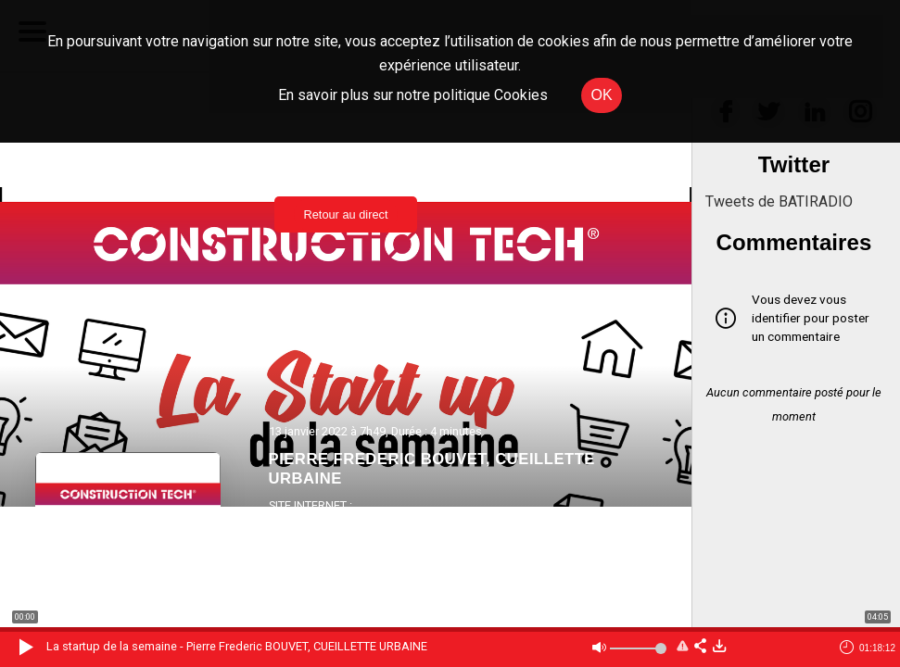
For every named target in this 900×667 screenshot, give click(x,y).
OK (601, 95)
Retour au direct (345, 214)
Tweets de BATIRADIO (779, 201)
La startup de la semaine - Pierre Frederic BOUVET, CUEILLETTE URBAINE (236, 646)
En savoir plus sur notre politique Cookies (413, 95)
